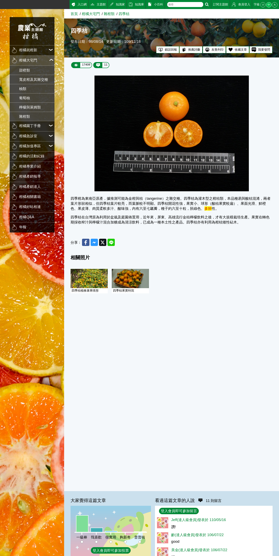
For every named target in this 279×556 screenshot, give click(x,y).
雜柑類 (24, 116)
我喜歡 (96, 537)
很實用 (110, 537)
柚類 (22, 89)
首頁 (74, 14)
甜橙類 (24, 70)
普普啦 (139, 537)
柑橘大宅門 (91, 14)
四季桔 (124, 14)
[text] (185, 4)
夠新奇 (125, 537)
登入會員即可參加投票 (111, 550)
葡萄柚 (24, 98)
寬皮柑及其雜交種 (33, 79)
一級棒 (81, 537)
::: (1, 4)
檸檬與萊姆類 (30, 107)
